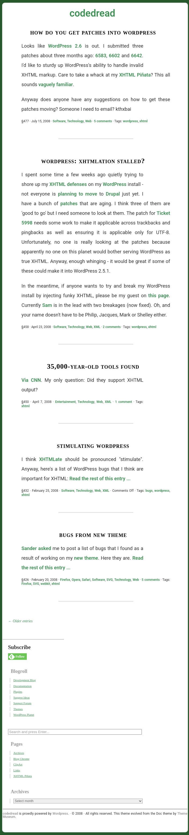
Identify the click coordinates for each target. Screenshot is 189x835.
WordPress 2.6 (65, 46)
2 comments (112, 327)
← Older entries (20, 621)
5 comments (103, 121)
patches (68, 203)
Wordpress (60, 813)
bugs (149, 491)
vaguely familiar (55, 84)
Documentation (22, 686)
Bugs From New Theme (93, 535)
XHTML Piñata (135, 75)
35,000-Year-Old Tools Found (93, 366)
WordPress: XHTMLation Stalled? (93, 161)
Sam (47, 305)
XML (97, 327)
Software (59, 121)
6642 (136, 55)
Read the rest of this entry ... (100, 478)
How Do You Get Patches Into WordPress (93, 32)
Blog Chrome (21, 758)
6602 (114, 55)
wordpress (130, 121)
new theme (86, 558)
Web (88, 121)
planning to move (77, 194)
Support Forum (22, 703)
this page (158, 295)
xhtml (143, 121)
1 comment (123, 402)
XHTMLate (50, 459)
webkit (45, 584)
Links (16, 770)
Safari (86, 580)
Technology (75, 121)
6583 (100, 55)
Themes (18, 709)
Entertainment (65, 402)
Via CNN (31, 380)
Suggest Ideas (21, 697)
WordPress (114, 184)
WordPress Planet (23, 714)
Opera (76, 580)
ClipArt (18, 764)
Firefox (65, 580)
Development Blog (24, 680)
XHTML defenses (68, 184)
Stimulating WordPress (93, 445)
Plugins (17, 691)
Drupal (113, 194)
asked (44, 548)
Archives (18, 752)
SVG (109, 580)
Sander (29, 548)
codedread (92, 13)
